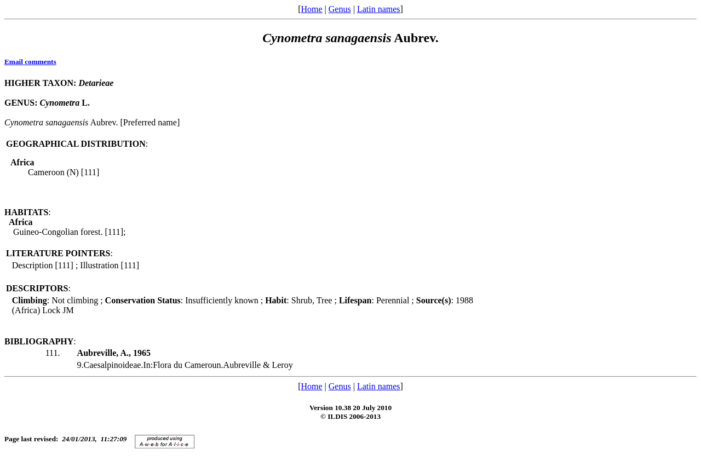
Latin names (378, 9)
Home (311, 9)
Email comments (30, 61)
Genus (340, 9)
